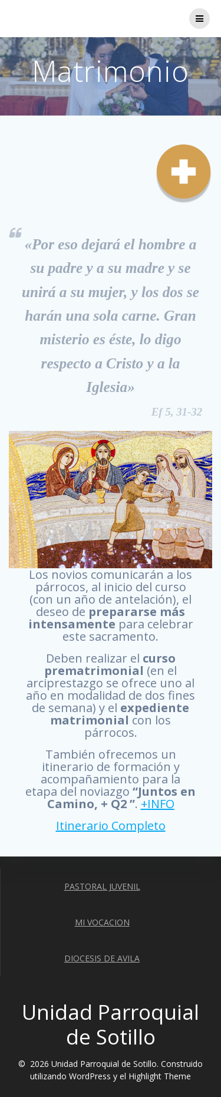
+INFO (157, 804)
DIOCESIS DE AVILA (102, 958)
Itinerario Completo (111, 826)
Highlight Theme (159, 1076)
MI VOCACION (102, 922)
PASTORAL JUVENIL (102, 886)
